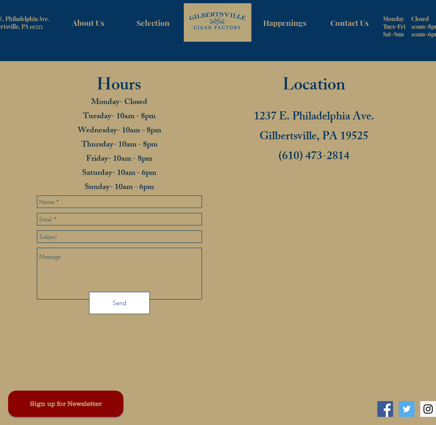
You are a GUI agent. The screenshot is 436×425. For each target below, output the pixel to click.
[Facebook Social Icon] (385, 409)
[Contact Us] (350, 23)
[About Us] (88, 23)
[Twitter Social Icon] (407, 409)
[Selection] (153, 23)
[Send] (119, 303)
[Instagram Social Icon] (428, 409)
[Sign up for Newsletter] (65, 404)
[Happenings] (285, 23)
